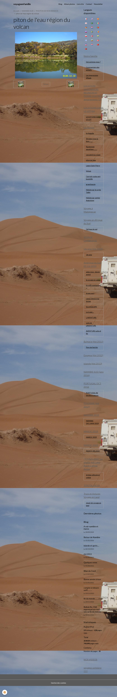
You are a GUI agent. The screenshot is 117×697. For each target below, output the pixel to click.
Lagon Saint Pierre (93, 168)
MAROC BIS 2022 (93, 460)
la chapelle (90, 135)
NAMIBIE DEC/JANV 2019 (92, 430)
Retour (46, 84)
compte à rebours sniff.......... (91, 599)
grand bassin (91, 187)
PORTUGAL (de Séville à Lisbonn (92, 402)
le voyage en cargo (93, 285)
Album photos (69, 4)
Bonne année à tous (92, 590)
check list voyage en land (92, 514)
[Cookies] (4, 692)
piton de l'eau (91, 163)
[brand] (22, 4)
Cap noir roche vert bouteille (93, 180)
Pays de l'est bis (92, 354)
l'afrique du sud (92, 233)
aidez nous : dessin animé (93, 278)
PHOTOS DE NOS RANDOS (47, 11)
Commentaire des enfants (93, 69)
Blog (60, 4)
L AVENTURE (91, 324)
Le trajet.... (90, 318)
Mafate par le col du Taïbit (92, 194)
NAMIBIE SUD (27, 11)
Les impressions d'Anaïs (92, 77)
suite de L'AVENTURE (91, 330)
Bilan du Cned (90, 581)
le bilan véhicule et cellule (93, 485)
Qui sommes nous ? (93, 62)
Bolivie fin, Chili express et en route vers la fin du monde (92, 619)
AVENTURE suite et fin (93, 338)
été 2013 (88, 564)
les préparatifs (91, 313)
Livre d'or (80, 4)
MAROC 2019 (91, 446)
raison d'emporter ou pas (93, 305)
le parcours (90, 299)
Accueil (16, 11)
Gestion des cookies (58, 694)
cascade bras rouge (93, 157)
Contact (89, 4)
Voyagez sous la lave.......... (92, 142)
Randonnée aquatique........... (91, 150)
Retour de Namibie (92, 548)
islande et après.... (91, 556)
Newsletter (98, 4)
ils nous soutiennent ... (93, 292)
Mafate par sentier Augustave (93, 202)
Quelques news (90, 573)
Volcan (88, 174)
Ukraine (89, 259)
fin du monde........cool (93, 609)
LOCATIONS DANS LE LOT (91, 119)
